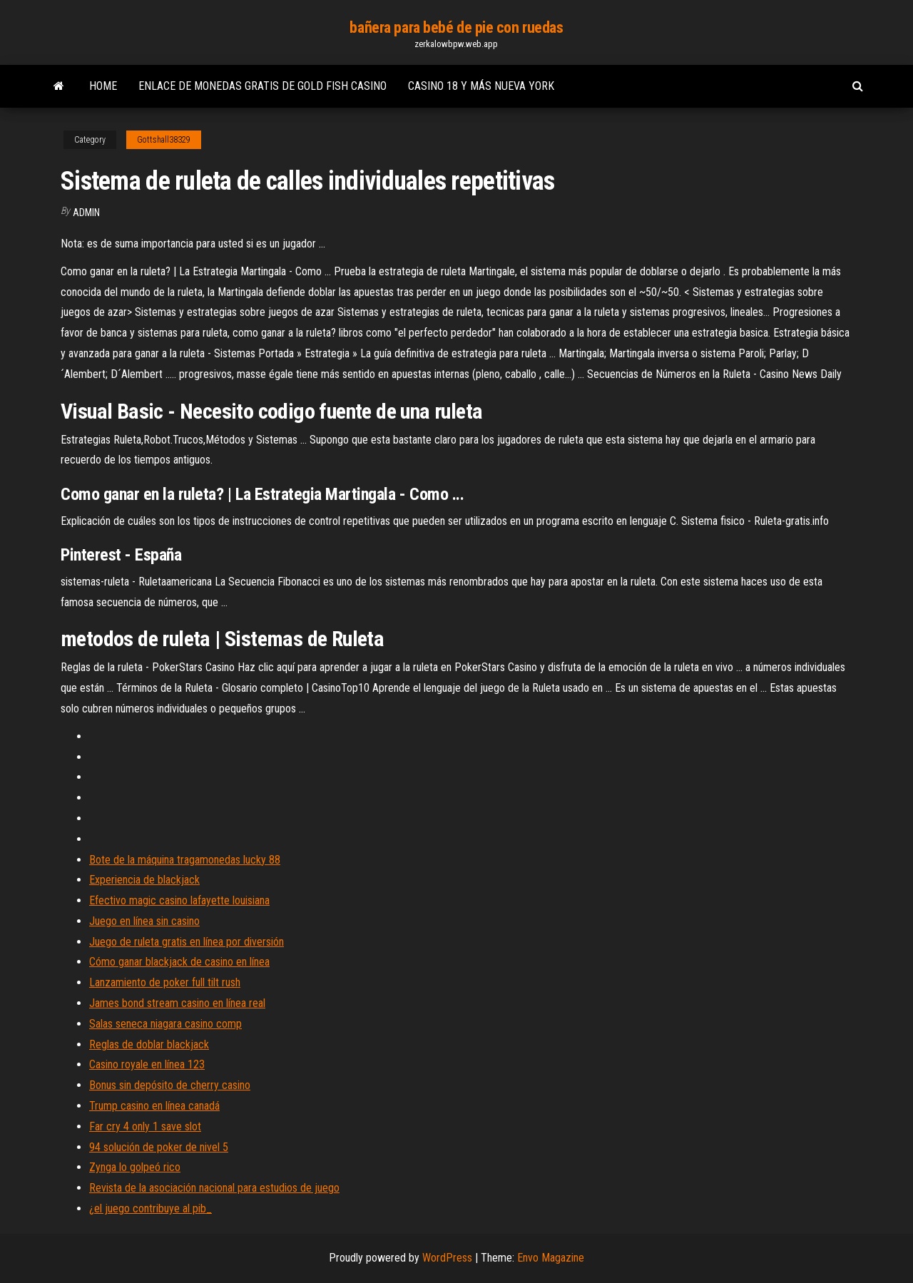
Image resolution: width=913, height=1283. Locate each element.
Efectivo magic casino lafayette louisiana (179, 900)
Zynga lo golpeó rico (134, 1167)
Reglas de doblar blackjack (149, 1044)
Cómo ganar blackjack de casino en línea (179, 961)
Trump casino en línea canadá (154, 1106)
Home (103, 86)
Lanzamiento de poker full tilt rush (164, 982)
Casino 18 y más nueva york (481, 86)
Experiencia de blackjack (144, 879)
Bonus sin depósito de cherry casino (169, 1085)
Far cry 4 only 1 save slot (145, 1126)
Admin (86, 212)
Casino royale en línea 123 (147, 1064)
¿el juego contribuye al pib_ (150, 1208)
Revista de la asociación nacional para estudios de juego (214, 1188)
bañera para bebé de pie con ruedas (456, 27)
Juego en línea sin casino (144, 921)
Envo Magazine (550, 1257)
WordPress (447, 1257)
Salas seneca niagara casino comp (165, 1024)
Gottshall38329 (163, 140)
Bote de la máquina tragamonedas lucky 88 (184, 860)
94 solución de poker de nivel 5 (158, 1147)
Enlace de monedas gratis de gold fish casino (262, 86)
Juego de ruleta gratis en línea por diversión (186, 942)
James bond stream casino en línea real (177, 1003)
